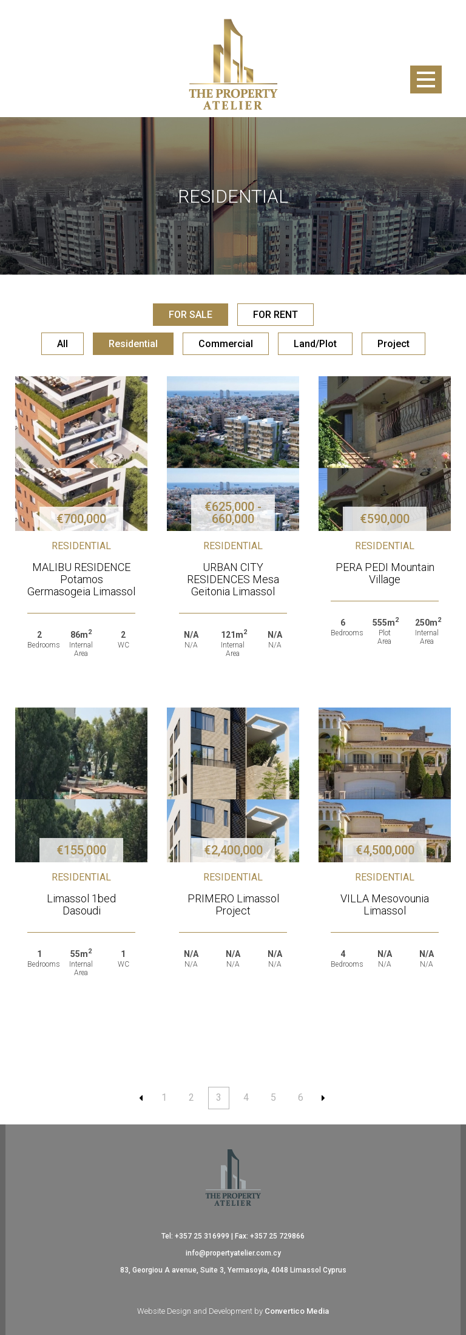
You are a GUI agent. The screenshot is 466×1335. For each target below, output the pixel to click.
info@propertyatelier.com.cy (233, 1253)
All (62, 344)
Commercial (225, 344)
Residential (133, 344)
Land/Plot (315, 344)
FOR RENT (275, 314)
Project (393, 344)
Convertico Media (297, 1311)
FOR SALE (190, 314)
